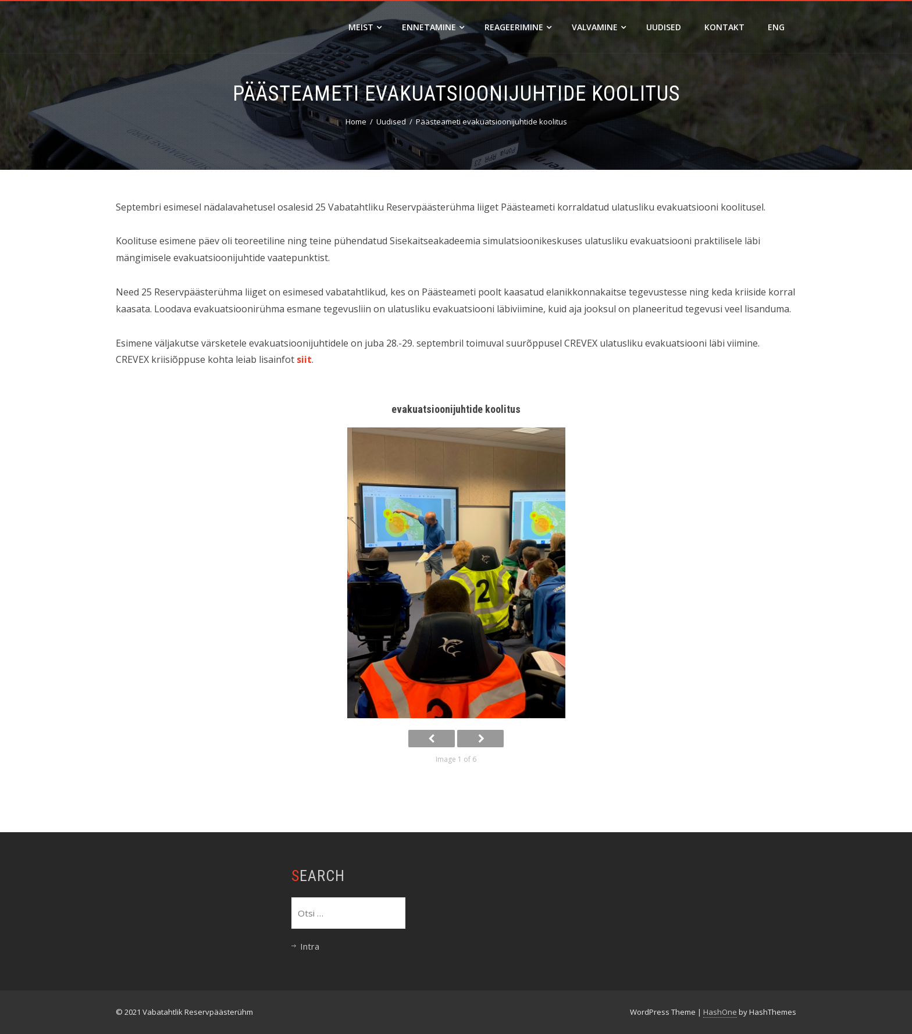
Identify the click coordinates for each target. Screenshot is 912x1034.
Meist (365, 27)
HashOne (720, 1012)
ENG (776, 27)
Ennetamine (433, 27)
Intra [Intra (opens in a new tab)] (309, 946)
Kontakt (724, 27)
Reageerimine (517, 27)
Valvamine (599, 27)
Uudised (663, 27)
